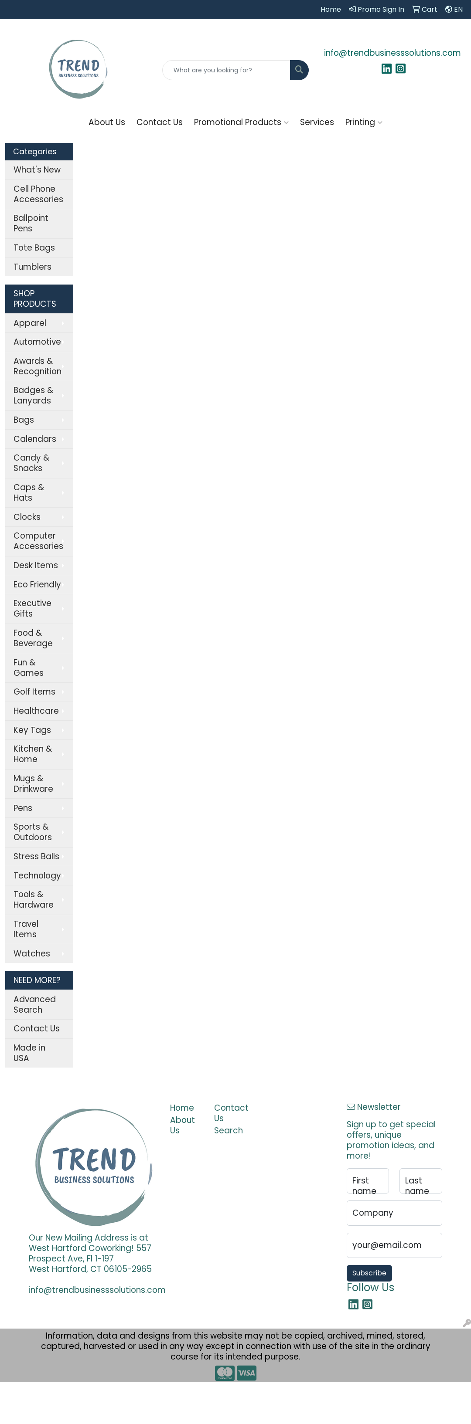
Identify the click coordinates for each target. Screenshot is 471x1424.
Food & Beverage (33, 638)
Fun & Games (29, 668)
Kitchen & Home (33, 754)
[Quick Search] (226, 70)
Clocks (27, 517)
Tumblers (32, 267)
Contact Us (160, 122)
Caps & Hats (29, 492)
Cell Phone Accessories (38, 194)
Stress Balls (36, 856)
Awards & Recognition (37, 366)
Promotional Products (241, 122)
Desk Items (36, 565)
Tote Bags (34, 248)
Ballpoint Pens (31, 223)
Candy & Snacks (31, 463)
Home (182, 1108)
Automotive (37, 342)
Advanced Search (35, 1004)
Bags (24, 420)
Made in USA (29, 1053)
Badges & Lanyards (33, 395)
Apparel (30, 323)
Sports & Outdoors (33, 832)
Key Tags (32, 730)
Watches (32, 954)
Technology (37, 876)
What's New (37, 170)
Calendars (35, 439)
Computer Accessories (38, 541)
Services (317, 122)
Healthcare (36, 711)
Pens (23, 808)
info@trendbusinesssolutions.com (392, 53)
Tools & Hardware (34, 899)
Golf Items (34, 692)
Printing (363, 122)
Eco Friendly (37, 584)
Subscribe (369, 1273)
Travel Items (26, 929)
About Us (107, 122)
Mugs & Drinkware (33, 784)
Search (228, 1130)
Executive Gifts (32, 608)
